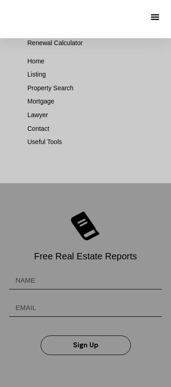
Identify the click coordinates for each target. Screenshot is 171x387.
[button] (155, 17)
